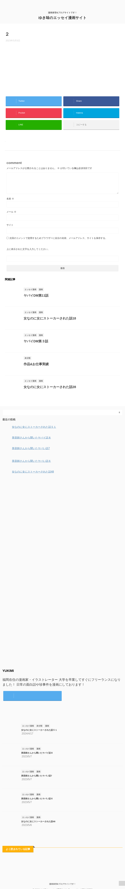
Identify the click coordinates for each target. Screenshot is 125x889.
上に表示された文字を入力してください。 (28, 249)
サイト (10, 225)
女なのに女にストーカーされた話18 (50, 318)
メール (11, 211)
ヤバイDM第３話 (36, 341)
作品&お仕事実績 (36, 364)
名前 (10, 198)
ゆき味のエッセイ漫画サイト (62, 18)
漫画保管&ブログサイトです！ (62, 884)
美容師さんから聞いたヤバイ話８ (37, 753)
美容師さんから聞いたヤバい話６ (37, 798)
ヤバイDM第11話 (36, 295)
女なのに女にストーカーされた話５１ (39, 730)
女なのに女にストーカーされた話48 (38, 821)
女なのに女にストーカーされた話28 (50, 387)
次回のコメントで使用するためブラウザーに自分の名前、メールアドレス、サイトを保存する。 (58, 238)
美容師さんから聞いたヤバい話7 (36, 776)
